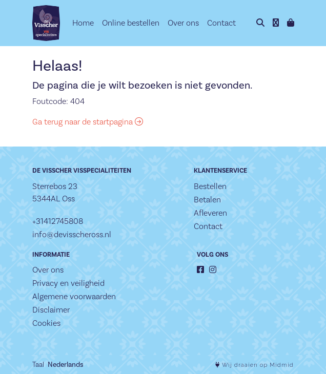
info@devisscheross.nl (71, 234)
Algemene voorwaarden (74, 296)
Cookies (46, 323)
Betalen (207, 199)
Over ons (183, 23)
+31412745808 (57, 221)
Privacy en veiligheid (68, 283)
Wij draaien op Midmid (254, 365)
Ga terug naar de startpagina (87, 122)
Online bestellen (130, 23)
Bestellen (210, 186)
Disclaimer (51, 310)
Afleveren (210, 213)
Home (83, 23)
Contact (221, 23)
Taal (38, 364)
